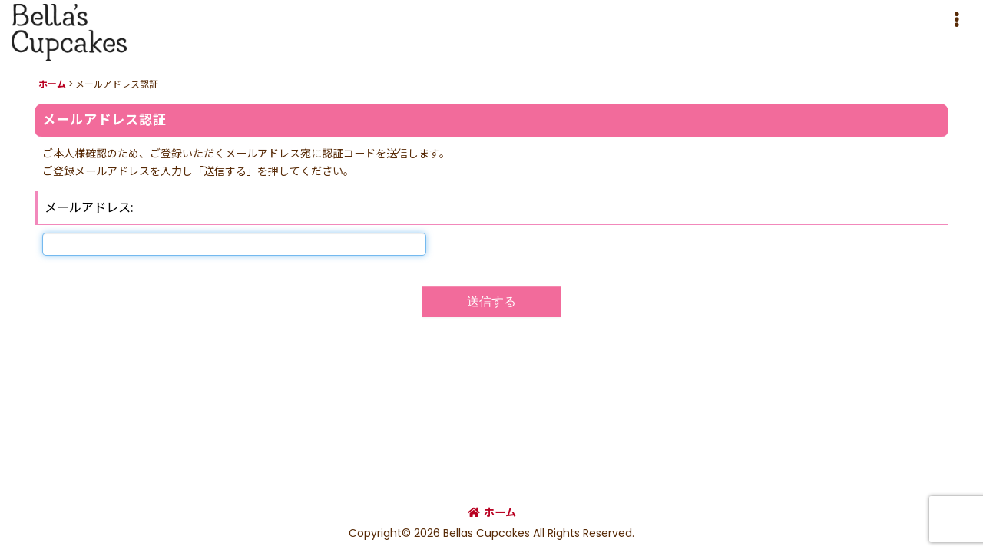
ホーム (492, 512)
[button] (956, 20)
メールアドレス (88, 208)
